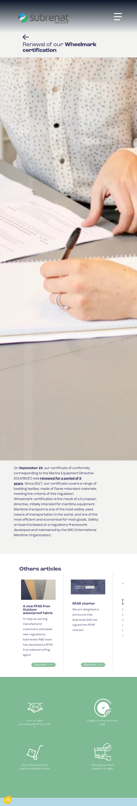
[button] (7, 800)
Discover (43, 668)
